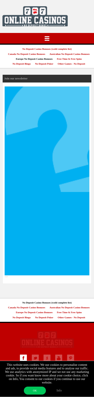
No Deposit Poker (44, 63)
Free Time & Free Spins (69, 59)
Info (59, 390)
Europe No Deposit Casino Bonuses (34, 59)
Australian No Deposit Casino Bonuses (69, 54)
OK (35, 390)
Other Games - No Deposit (71, 63)
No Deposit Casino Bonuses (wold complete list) (47, 49)
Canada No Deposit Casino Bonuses (26, 54)
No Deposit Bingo (22, 63)
